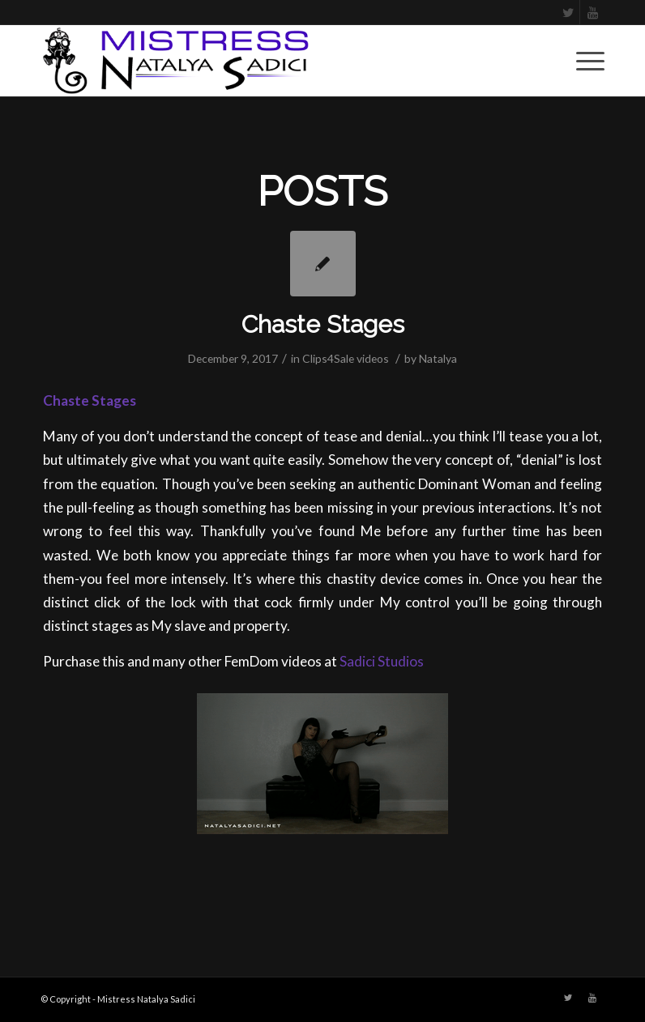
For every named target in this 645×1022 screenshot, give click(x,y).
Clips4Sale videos (345, 358)
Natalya (438, 358)
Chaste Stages (322, 324)
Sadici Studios (382, 661)
